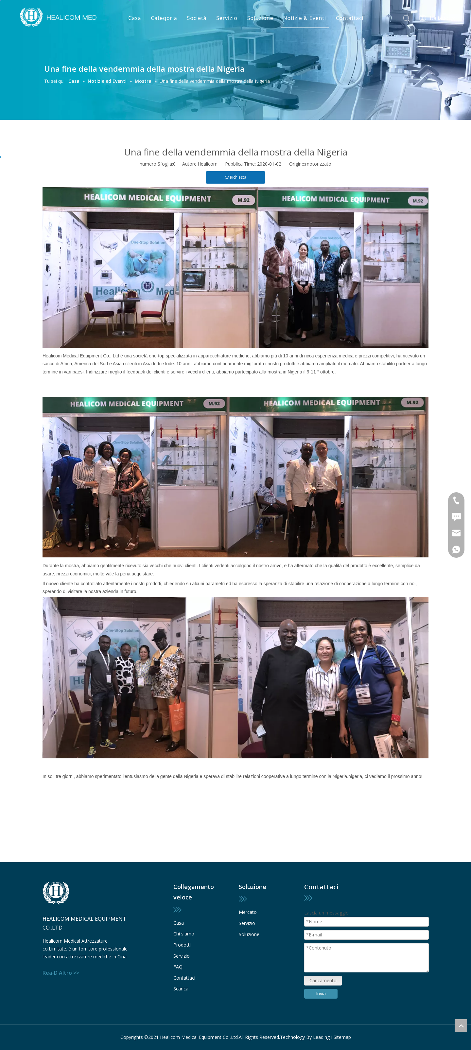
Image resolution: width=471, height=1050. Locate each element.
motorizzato (318, 164)
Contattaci (350, 18)
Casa (134, 18)
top (461, 1025)
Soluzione (260, 18)
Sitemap (342, 1037)
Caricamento (323, 980)
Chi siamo (183, 934)
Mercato (248, 912)
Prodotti (182, 945)
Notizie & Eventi (304, 18)
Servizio (226, 18)
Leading (321, 1037)
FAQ (178, 967)
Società (197, 18)
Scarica (180, 989)
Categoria (164, 18)
